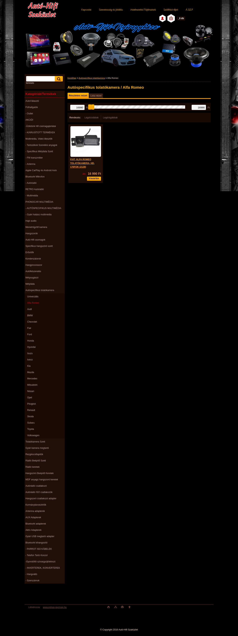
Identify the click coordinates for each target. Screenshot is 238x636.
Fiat (29, 328)
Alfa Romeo (33, 303)
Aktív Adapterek (34, 530)
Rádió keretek (33, 467)
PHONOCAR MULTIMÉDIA (39, 202)
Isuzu (30, 353)
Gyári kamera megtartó (37, 448)
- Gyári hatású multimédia (39, 214)
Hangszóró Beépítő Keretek (40, 473)
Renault (31, 410)
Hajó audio (31, 221)
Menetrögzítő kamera (36, 227)
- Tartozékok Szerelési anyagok (41, 145)
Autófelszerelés (33, 271)
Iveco (30, 359)
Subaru (31, 422)
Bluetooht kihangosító (37, 542)
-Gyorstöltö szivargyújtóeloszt (41, 561)
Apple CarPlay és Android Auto (41, 170)
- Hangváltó (31, 574)
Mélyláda (30, 284)
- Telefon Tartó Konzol (37, 555)
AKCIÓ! (29, 120)
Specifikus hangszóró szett (39, 246)
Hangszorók (32, 233)
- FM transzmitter (34, 157)
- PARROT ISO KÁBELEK (39, 549)
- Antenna (30, 164)
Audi (29, 309)
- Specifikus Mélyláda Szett (39, 151)
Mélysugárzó (32, 277)
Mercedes (32, 378)
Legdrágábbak (110, 117)
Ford (29, 334)
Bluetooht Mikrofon (35, 176)
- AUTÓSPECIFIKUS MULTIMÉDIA (43, 208)
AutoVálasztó (32, 101)
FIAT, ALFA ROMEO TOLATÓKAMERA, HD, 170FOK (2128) (82, 163)
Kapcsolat (86, 9)
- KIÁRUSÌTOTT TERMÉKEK (40, 132)
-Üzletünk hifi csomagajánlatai (41, 126)
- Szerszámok (33, 580)
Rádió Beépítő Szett (36, 460)
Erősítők (30, 252)
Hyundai (31, 347)
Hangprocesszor (34, 265)
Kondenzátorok (33, 258)
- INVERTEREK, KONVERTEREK (43, 568)
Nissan (30, 391)
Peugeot (31, 404)
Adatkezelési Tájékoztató (143, 9)
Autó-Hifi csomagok (35, 239)
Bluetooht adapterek (36, 523)
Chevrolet (32, 321)
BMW (30, 315)
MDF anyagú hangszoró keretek (42, 479)
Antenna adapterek (35, 511)
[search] (58, 79)
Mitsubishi (32, 385)
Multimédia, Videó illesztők (39, 138)
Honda (30, 340)
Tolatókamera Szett (35, 441)
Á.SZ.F (189, 9)
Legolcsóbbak (92, 117)
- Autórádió (31, 183)
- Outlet (29, 113)
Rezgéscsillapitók (34, 454)
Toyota (30, 429)
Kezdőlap (72, 78)
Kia (29, 366)
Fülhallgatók (32, 107)
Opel (29, 397)
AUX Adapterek (33, 517)
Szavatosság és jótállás (111, 9)
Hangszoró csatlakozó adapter (41, 498)
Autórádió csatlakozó (36, 486)
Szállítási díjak (170, 9)
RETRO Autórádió (35, 189)
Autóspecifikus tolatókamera (40, 290)
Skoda (30, 416)
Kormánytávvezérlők (36, 504)
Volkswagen (33, 435)
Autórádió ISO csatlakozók (39, 492)
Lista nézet (96, 95)
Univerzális (33, 296)
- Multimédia (32, 195)
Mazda (30, 372)
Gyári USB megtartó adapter (40, 536)
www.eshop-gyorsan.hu (55, 607)
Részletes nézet (78, 95)
